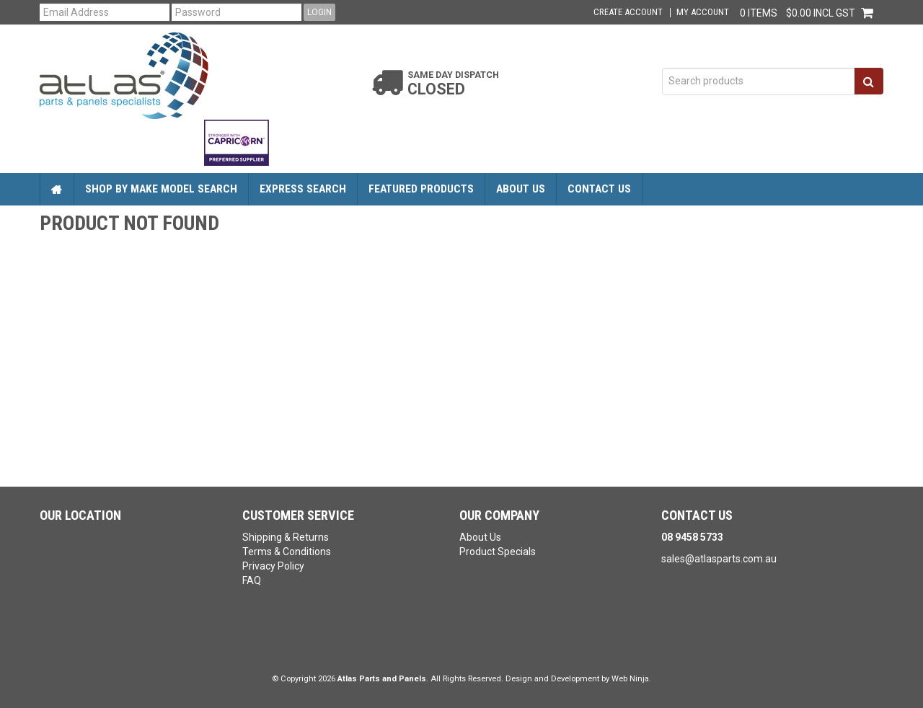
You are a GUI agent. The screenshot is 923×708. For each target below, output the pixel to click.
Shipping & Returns (285, 537)
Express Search (303, 188)
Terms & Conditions (286, 551)
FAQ (251, 580)
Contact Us (599, 188)
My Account (702, 12)
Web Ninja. (631, 678)
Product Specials (497, 551)
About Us (520, 188)
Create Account (628, 12)
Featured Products (421, 188)
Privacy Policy (273, 566)
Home (57, 189)
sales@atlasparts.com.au (719, 559)
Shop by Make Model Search (161, 188)
